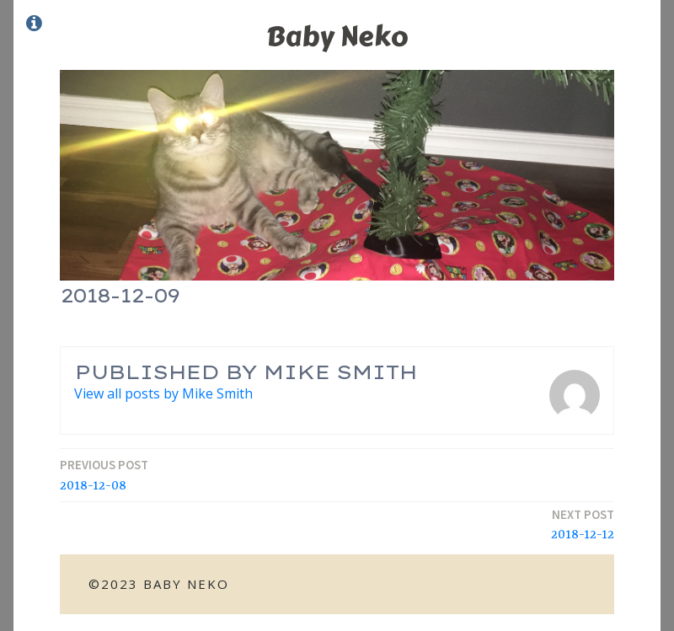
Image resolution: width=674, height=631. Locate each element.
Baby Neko (337, 36)
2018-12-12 (582, 524)
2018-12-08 (104, 475)
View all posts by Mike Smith (163, 393)
